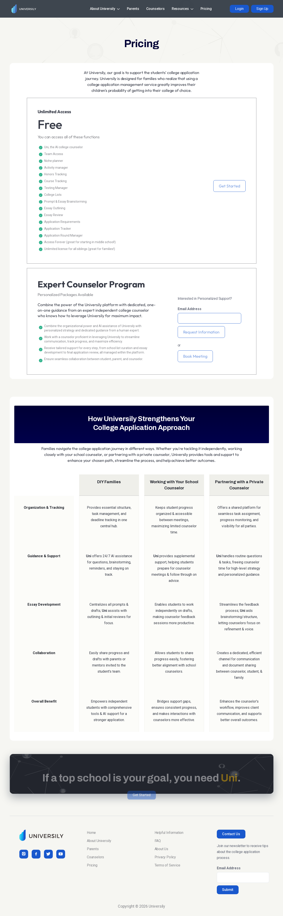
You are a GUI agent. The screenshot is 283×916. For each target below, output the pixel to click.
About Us (161, 849)
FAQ (158, 841)
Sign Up (262, 9)
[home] (23, 8)
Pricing (206, 9)
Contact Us (231, 834)
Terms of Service (167, 865)
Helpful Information (169, 833)
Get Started (229, 186)
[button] (105, 8)
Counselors (155, 9)
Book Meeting (195, 356)
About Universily (99, 841)
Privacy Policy (165, 857)
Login (239, 9)
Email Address (189, 309)
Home (91, 833)
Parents (133, 9)
